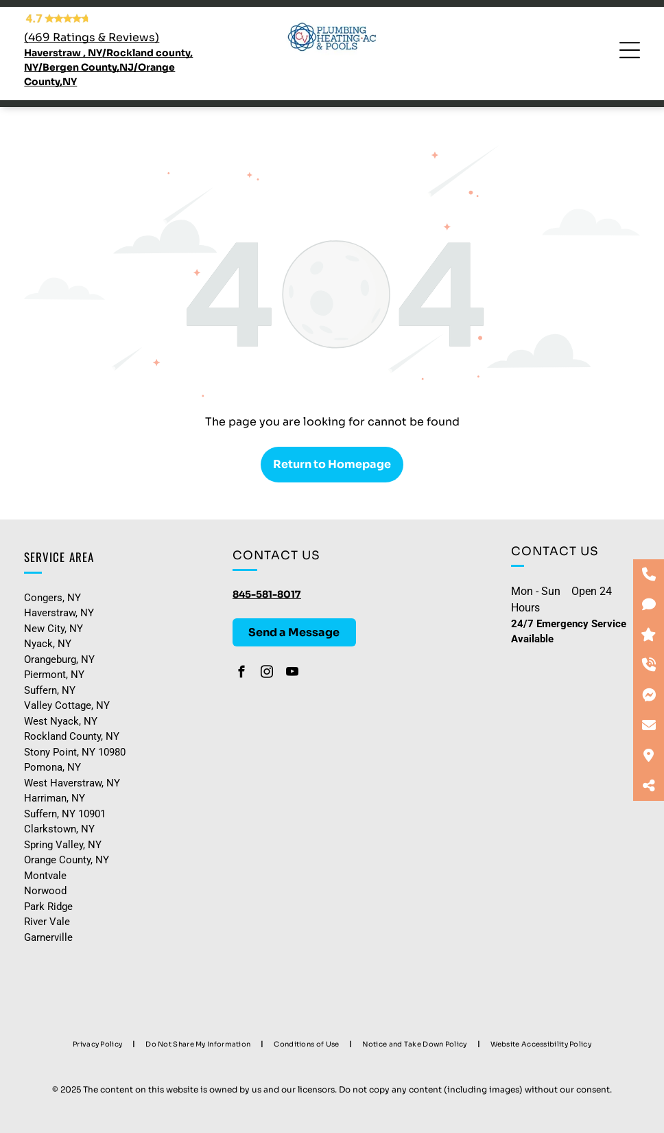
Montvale (45, 875)
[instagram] (267, 674)
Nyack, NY (47, 644)
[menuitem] (98, 1044)
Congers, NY (52, 598)
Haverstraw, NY (59, 613)
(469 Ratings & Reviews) (91, 37)
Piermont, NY (54, 674)
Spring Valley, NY (63, 845)
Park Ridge (48, 906)
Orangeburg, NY (59, 659)
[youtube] (292, 674)
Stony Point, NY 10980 (75, 752)
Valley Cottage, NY (67, 705)
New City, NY (53, 628)
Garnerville (48, 937)
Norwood (45, 891)
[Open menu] (629, 50)
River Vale (47, 921)
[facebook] (242, 674)
